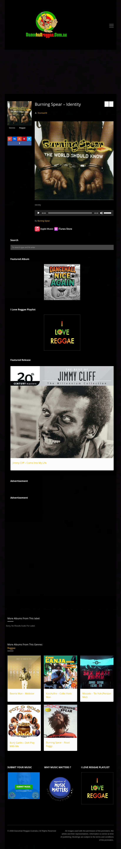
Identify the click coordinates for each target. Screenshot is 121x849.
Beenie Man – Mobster (22, 693)
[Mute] (101, 213)
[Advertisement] (60, 71)
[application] (74, 213)
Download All (42, 113)
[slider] (70, 213)
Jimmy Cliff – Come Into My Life (29, 462)
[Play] (38, 213)
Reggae (22, 128)
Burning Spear (43, 221)
